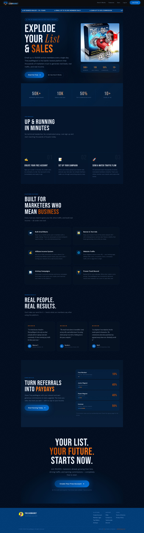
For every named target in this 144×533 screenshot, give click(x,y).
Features (111, 2)
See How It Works (55, 75)
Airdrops (95, 523)
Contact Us (109, 517)
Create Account (97, 515)
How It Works (101, 2)
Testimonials (109, 520)
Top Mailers (96, 520)
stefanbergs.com (121, 529)
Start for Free (34, 75)
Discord (108, 523)
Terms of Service (120, 515)
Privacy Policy (120, 517)
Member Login (97, 517)
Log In (125, 2)
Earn (118, 2)
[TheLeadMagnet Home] (11, 3)
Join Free (135, 2)
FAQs (107, 515)
